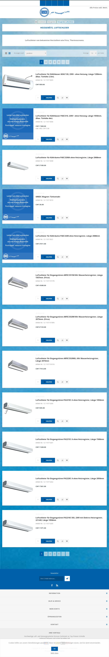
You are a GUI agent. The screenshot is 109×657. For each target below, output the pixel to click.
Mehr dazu (54, 653)
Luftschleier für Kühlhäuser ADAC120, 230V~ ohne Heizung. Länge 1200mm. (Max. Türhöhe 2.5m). (69, 75)
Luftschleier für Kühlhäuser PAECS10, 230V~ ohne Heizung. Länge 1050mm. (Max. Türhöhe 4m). (69, 117)
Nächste (63, 62)
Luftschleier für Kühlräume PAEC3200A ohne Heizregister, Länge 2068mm (68, 157)
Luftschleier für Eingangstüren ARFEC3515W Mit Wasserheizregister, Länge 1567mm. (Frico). (69, 276)
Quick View (58, 98)
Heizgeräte (51, 22)
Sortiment (42, 22)
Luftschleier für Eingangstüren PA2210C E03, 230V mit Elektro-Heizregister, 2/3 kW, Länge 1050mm (69, 518)
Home (36, 22)
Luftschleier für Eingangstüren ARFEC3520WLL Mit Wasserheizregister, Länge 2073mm (67, 359)
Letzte (67, 62)
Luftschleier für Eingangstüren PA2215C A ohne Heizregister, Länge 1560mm (70, 439)
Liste (9, 53)
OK (55, 649)
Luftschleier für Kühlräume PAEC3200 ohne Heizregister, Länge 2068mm (68, 236)
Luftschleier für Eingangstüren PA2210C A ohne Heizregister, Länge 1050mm (70, 400)
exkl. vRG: (39, 128)
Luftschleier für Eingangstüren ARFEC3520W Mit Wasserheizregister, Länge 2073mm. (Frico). (69, 318)
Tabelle (6, 53)
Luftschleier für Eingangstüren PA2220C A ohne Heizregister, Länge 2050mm (70, 478)
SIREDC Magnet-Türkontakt (48, 196)
